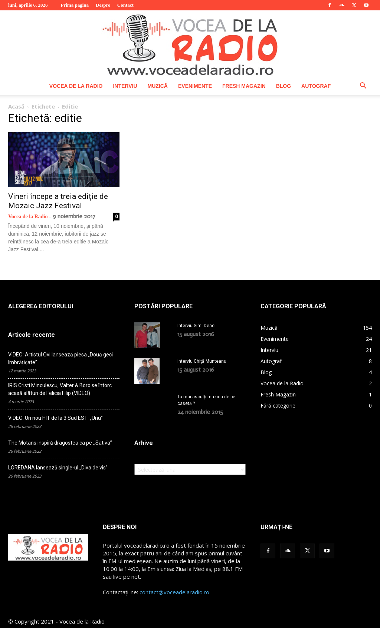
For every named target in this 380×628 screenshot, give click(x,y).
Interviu (125, 86)
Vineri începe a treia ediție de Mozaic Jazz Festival (58, 201)
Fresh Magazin (244, 86)
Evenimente (195, 86)
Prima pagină (75, 5)
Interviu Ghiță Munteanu (201, 361)
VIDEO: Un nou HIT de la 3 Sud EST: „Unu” (55, 418)
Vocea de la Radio (76, 86)
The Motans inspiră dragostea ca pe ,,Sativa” (60, 443)
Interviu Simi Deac (195, 325)
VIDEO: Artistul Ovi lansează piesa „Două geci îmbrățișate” (60, 358)
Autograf (316, 86)
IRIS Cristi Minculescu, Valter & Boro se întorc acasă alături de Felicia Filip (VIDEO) (60, 389)
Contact (125, 5)
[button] (363, 86)
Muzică (158, 86)
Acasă (16, 106)
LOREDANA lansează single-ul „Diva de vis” (58, 468)
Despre (103, 5)
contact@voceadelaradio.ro (174, 592)
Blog (283, 86)
